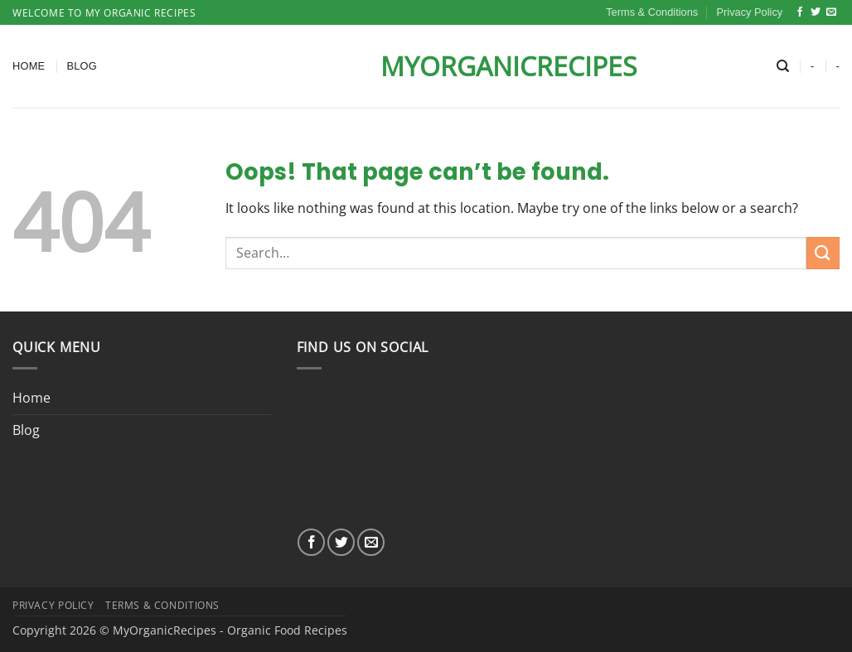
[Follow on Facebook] (800, 12)
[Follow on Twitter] (816, 12)
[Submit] (823, 253)
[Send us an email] (831, 12)
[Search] (783, 66)
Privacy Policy (750, 12)
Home (28, 66)
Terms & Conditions (652, 12)
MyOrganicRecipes (426, 66)
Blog (81, 66)
